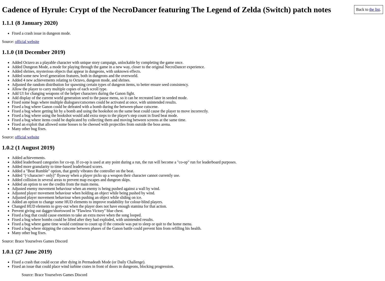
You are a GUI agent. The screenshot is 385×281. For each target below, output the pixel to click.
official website (27, 42)
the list (374, 9)
